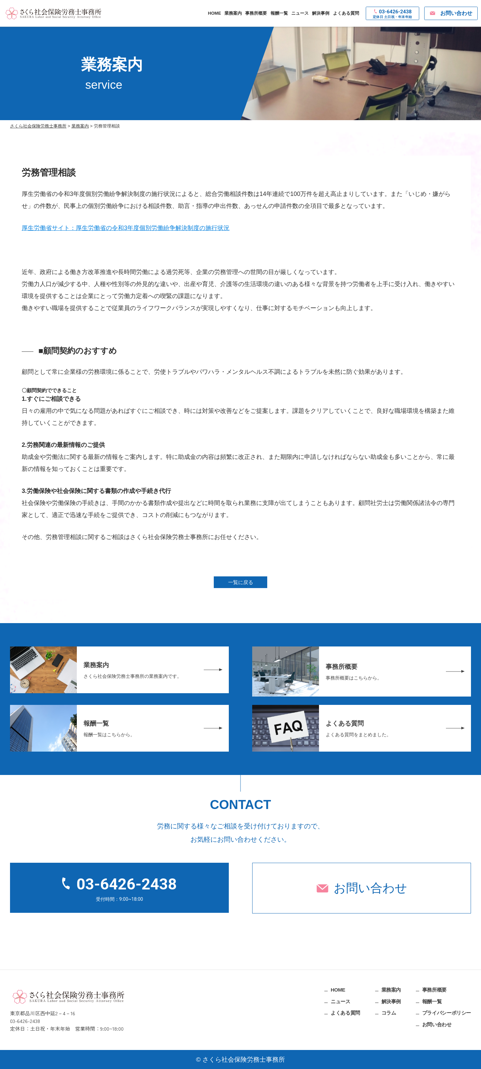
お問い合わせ (370, 888)
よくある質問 (346, 13)
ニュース (300, 13)
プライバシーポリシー (446, 1013)
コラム (388, 1013)
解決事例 (320, 13)
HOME (214, 13)
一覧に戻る (240, 582)
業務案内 (233, 13)
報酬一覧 (279, 13)
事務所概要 (256, 13)
